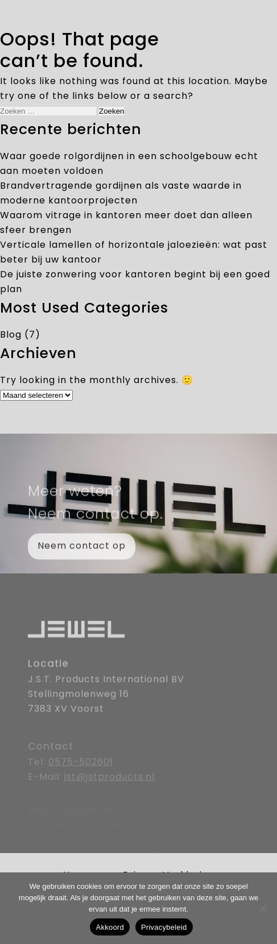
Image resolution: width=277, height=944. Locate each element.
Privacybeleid (164, 927)
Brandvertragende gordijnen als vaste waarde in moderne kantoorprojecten (121, 194)
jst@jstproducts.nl (109, 786)
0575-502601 (80, 771)
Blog (11, 335)
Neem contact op (82, 553)
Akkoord (109, 927)
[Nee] (262, 908)
